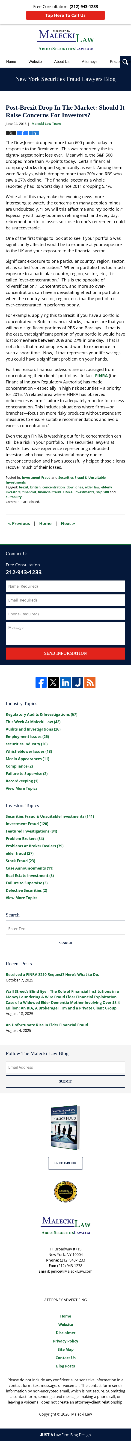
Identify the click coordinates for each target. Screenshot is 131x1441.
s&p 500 (102, 492)
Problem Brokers (25, 838)
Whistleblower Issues (29, 751)
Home (11, 62)
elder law (92, 487)
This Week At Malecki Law (33, 721)
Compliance (19, 766)
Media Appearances (27, 758)
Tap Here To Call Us (65, 15)
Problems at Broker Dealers (34, 846)
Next (68, 523)
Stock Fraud (20, 860)
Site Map (66, 1349)
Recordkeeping (22, 781)
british (35, 487)
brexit (23, 487)
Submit (65, 1081)
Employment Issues (27, 736)
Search (65, 943)
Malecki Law (81, 1414)
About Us (61, 62)
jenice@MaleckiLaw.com (71, 1271)
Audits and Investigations (33, 729)
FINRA (101, 375)
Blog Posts (65, 1366)
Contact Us (66, 1357)
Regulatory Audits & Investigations (41, 714)
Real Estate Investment (30, 875)
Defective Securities (26, 890)
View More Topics (21, 788)
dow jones (75, 487)
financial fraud (49, 492)
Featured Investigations (31, 831)
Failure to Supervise (27, 773)
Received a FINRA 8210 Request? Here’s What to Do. (52, 974)
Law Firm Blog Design (65, 1434)
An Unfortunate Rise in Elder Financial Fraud (47, 1025)
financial (29, 492)
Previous (19, 523)
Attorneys (90, 62)
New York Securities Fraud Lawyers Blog (65, 40)
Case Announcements (29, 868)
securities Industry (27, 744)
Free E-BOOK (65, 1163)
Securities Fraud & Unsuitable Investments (50, 816)
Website (35, 62)
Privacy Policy (65, 1341)
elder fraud (19, 853)
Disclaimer (65, 1332)
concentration (53, 487)
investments (84, 492)
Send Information (65, 653)
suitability (14, 497)
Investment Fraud (36, 477)
